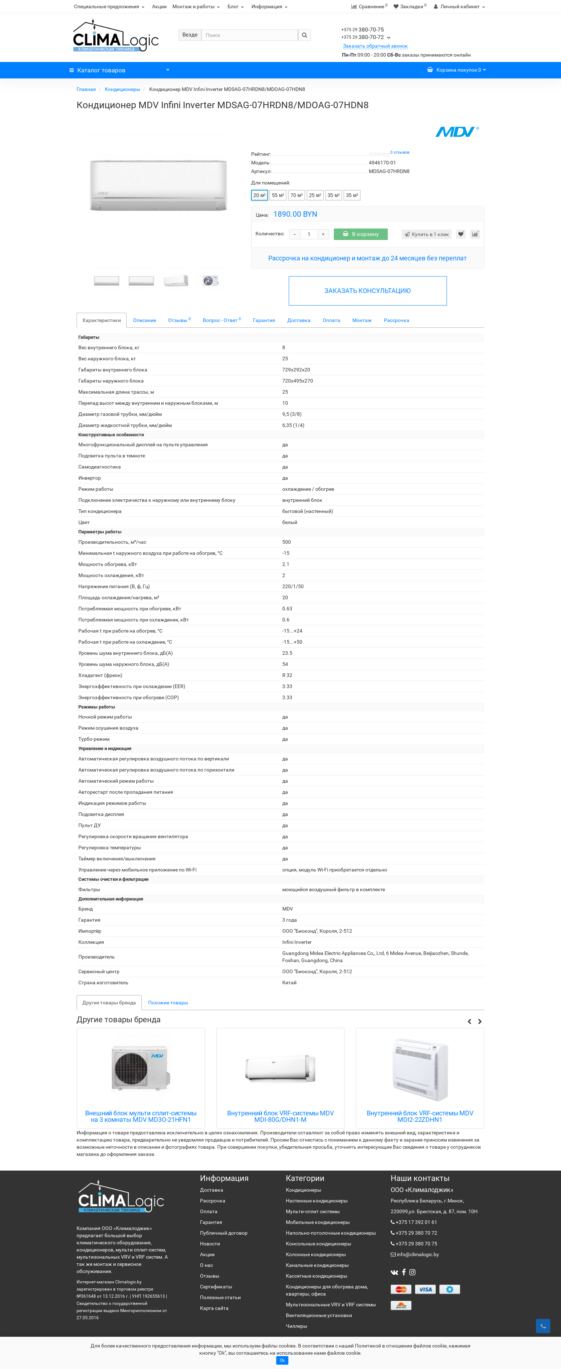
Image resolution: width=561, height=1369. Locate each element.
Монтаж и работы (197, 6)
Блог (237, 6)
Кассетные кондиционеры (316, 1276)
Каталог (119, 68)
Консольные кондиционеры (318, 1243)
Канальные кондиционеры (317, 1265)
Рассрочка (396, 320)
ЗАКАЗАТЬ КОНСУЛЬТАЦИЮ (368, 290)
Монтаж (362, 320)
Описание (144, 320)
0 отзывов (399, 152)
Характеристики (101, 320)
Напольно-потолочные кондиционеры (331, 1233)
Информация (270, 6)
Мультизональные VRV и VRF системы (331, 1304)
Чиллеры (296, 1326)
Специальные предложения (110, 6)
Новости (210, 1243)
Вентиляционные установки (319, 1315)
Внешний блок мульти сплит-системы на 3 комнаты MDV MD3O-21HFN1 (141, 1117)
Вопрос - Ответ (222, 320)
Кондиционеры (123, 89)
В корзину (361, 234)
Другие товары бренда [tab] (109, 1002)
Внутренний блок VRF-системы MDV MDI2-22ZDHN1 (420, 1117)
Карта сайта (214, 1308)
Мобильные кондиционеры (318, 1222)
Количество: (269, 233)
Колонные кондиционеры (316, 1254)
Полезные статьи (220, 1297)
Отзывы (179, 320)
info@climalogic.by (417, 1254)
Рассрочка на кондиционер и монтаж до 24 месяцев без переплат (367, 258)
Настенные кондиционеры (317, 1201)
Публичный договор (224, 1233)
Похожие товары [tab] (168, 1002)
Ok (282, 1360)
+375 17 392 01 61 (416, 1222)
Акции (159, 6)
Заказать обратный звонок (375, 46)
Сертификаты (216, 1286)
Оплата (331, 320)
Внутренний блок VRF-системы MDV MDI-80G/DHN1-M (280, 1117)
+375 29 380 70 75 (416, 1243)
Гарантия (264, 320)
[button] (469, 1021)
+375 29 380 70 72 (416, 1233)
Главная (87, 89)
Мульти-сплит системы (313, 1211)
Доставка (299, 320)
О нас (206, 1265)
